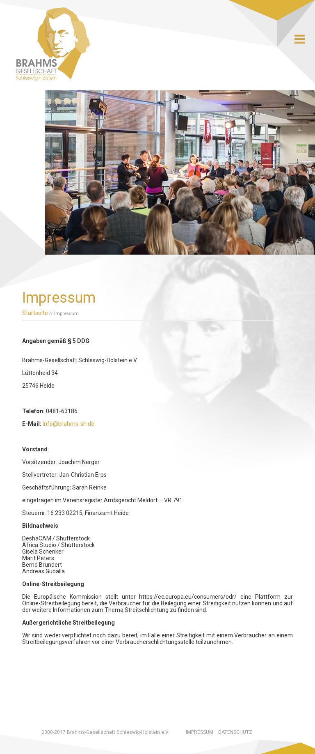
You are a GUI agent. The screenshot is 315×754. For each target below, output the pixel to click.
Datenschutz (235, 732)
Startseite (35, 313)
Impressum (199, 732)
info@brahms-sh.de (68, 424)
